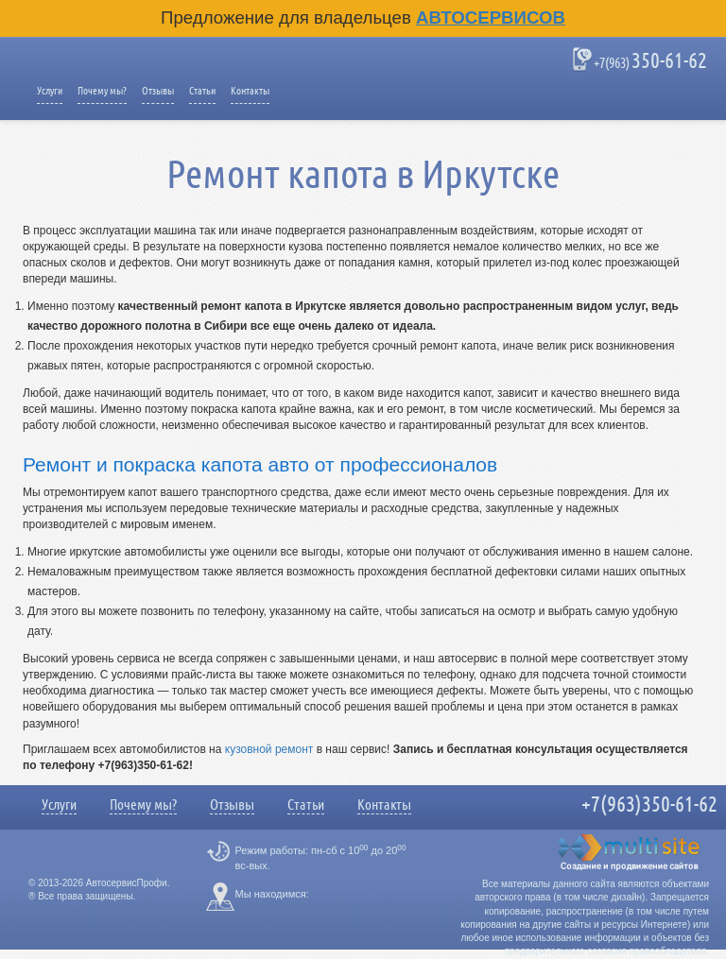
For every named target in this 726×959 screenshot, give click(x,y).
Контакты (250, 90)
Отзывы (158, 90)
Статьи (202, 90)
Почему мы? (102, 90)
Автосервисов (490, 17)
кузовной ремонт (269, 749)
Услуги (49, 90)
